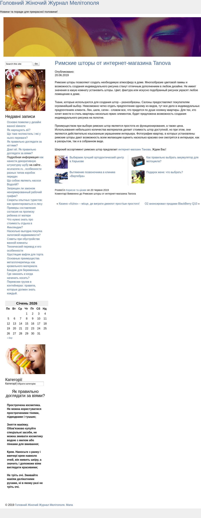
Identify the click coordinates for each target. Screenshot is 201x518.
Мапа (70, 508)
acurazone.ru (15, 168)
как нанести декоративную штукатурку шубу (25, 161)
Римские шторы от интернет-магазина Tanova (113, 63)
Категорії (10, 387)
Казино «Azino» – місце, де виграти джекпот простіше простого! (100, 203)
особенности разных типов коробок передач (24, 172)
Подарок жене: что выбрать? (164, 172)
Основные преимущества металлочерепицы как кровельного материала (23, 266)
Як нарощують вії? (19, 129)
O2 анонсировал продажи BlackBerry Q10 (170, 203)
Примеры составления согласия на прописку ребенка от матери (21, 211)
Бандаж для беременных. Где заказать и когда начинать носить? (23, 277)
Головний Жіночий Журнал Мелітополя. (41, 508)
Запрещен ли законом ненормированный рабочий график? (24, 192)
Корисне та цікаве (76, 189)
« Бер (9, 342)
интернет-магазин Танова (134, 149)
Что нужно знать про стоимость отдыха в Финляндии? (20, 223)
